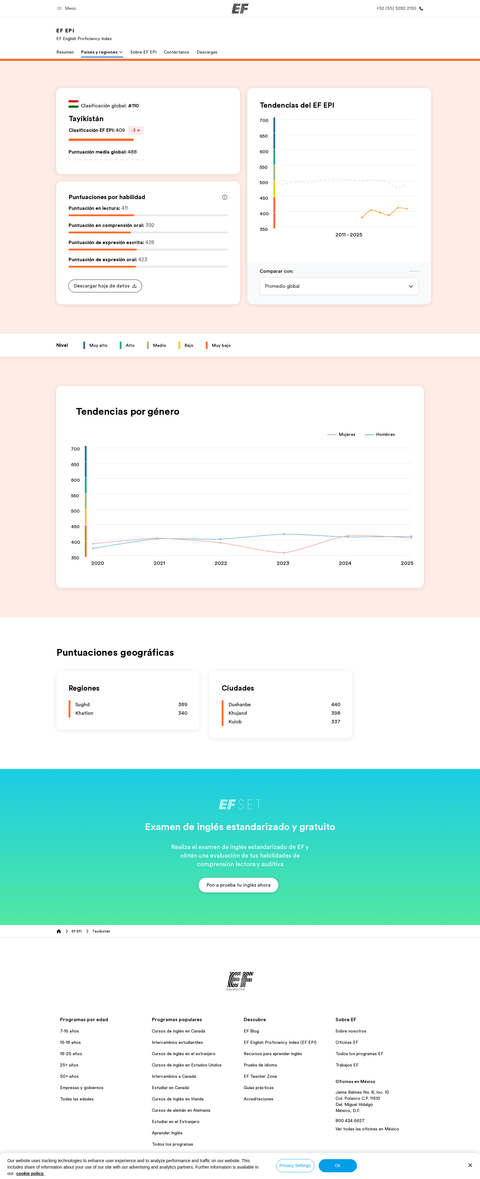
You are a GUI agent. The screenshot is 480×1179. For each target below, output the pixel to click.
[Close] (470, 1165)
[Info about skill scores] (225, 197)
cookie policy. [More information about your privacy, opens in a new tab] (30, 1173)
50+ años (69, 1076)
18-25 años (71, 1053)
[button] (67, 8)
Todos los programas (172, 1144)
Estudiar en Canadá (170, 1087)
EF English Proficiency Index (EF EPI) (280, 1042)
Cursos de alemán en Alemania (181, 1110)
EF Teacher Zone (260, 1076)
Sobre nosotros (351, 1031)
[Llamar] (399, 8)
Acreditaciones (258, 1098)
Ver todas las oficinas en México (367, 1128)
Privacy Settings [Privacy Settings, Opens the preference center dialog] (295, 1165)
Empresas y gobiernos (81, 1087)
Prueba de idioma (260, 1064)
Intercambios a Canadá (174, 1076)
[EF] (240, 8)
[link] (84, 34)
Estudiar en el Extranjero (176, 1121)
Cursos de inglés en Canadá (178, 1031)
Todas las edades (77, 1098)
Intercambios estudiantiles (177, 1042)
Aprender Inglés (167, 1132)
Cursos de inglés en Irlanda (178, 1098)
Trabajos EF (347, 1064)
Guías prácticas (259, 1087)
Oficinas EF (347, 1042)
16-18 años (70, 1042)
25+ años (69, 1064)
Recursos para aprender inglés (273, 1053)
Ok (337, 1165)
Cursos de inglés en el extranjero (184, 1053)
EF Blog (251, 1031)
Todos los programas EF (359, 1053)
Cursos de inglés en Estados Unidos (187, 1064)
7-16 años (69, 1031)
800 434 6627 (350, 1120)
